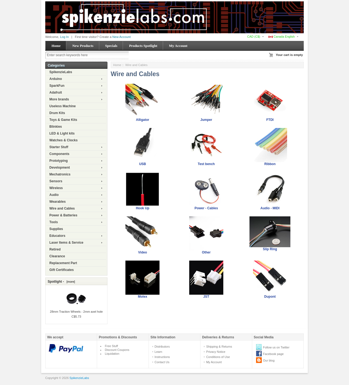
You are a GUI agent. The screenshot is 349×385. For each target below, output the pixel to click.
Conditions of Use (218, 357)
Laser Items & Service (66, 242)
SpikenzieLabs (60, 72)
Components (59, 154)
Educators (57, 236)
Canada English (282, 36)
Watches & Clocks (63, 140)
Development (59, 167)
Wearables (57, 202)
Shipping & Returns (219, 346)
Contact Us (162, 362)
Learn (158, 351)
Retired (55, 249)
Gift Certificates (61, 270)
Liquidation (112, 353)
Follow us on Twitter (276, 347)
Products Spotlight (143, 46)
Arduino (55, 79)
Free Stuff (111, 346)
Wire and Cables (62, 208)
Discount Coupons (117, 349)
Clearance (57, 256)
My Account (178, 46)
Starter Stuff (58, 147)
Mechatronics (59, 174)
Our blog (269, 360)
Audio (54, 195)
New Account (121, 36)
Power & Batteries (63, 215)
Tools (53, 222)
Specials (111, 46)
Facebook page (273, 354)
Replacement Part (63, 263)
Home (56, 46)
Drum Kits (57, 113)
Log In (64, 36)
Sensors (55, 181)
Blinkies (55, 127)
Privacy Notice (215, 351)
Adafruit (55, 92)
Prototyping (58, 161)
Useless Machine (62, 106)
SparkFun (56, 86)
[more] (70, 281)
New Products (82, 46)
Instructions (162, 357)
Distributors (162, 346)
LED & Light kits (62, 133)
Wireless (56, 188)
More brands (59, 99)
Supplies (56, 229)
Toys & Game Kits (63, 120)
